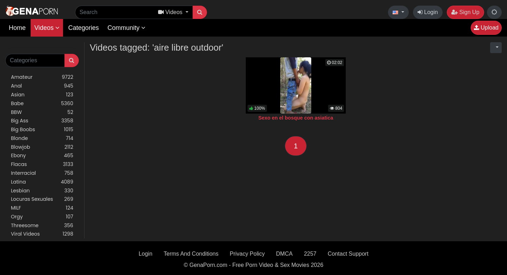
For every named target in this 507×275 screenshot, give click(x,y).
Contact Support (348, 254)
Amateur (42, 77)
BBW (42, 112)
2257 (310, 254)
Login (428, 12)
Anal (42, 86)
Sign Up (465, 12)
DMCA (284, 254)
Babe (42, 103)
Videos (47, 27)
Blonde (42, 138)
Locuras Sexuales (42, 199)
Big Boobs (42, 129)
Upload (486, 28)
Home (17, 27)
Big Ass (42, 120)
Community (126, 27)
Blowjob (42, 147)
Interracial (42, 173)
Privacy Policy (247, 254)
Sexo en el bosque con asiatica (295, 118)
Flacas (42, 164)
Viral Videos (42, 234)
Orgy (42, 216)
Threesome (42, 225)
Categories (83, 27)
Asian (42, 94)
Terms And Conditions (191, 254)
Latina (42, 182)
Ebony (42, 155)
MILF (42, 208)
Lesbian (42, 190)
